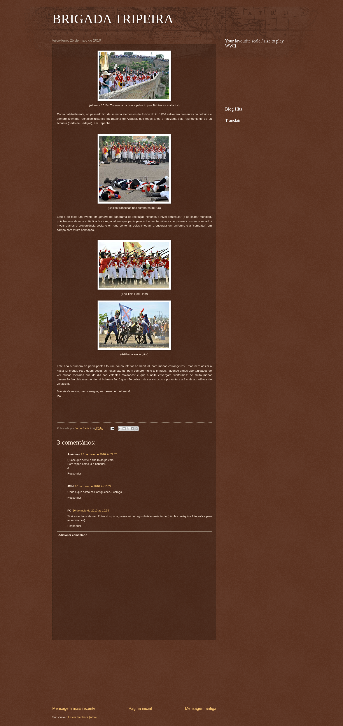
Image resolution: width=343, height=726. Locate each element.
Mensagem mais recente (73, 708)
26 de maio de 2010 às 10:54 (91, 510)
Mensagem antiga (200, 708)
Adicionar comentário (72, 535)
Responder (74, 473)
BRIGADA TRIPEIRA (112, 19)
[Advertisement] (134, 672)
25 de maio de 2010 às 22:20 (99, 454)
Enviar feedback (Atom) (83, 717)
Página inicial (140, 708)
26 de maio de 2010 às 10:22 (93, 486)
